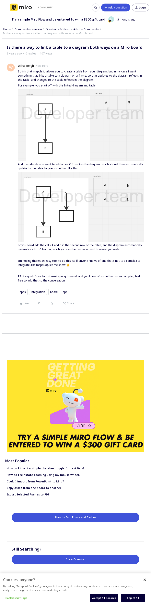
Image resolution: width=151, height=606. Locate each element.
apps (23, 292)
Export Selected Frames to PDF (28, 494)
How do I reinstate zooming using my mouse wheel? (43, 475)
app (65, 292)
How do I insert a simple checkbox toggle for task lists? (45, 468)
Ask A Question (75, 559)
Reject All (133, 598)
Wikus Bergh (26, 66)
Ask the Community (86, 29)
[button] (4, 8)
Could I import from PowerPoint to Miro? (35, 481)
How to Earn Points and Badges (75, 517)
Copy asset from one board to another (34, 488)
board (54, 292)
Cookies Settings (16, 598)
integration (38, 292)
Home (7, 29)
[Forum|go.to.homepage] (31, 7)
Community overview (28, 29)
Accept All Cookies (104, 598)
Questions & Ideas (58, 29)
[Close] (144, 579)
